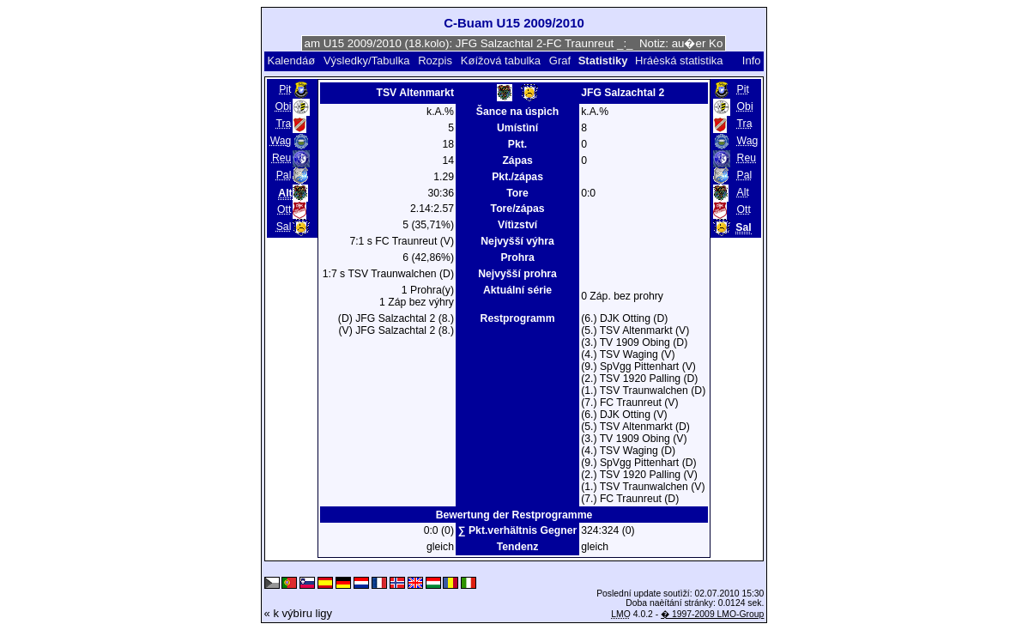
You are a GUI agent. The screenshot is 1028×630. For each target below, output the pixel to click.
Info (751, 60)
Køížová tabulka (501, 60)
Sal (284, 227)
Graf (560, 60)
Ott (284, 209)
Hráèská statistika (679, 60)
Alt (743, 192)
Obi (283, 106)
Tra (284, 124)
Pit (285, 89)
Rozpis (435, 60)
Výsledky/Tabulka (366, 60)
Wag (281, 141)
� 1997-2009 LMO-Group (712, 614)
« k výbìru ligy (298, 613)
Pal (284, 175)
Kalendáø (291, 60)
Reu (281, 158)
